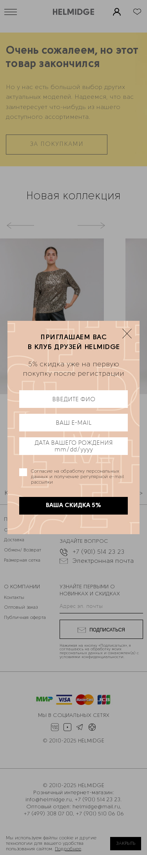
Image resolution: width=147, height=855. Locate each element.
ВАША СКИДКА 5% (73, 505)
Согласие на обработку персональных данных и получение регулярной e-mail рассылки (77, 477)
